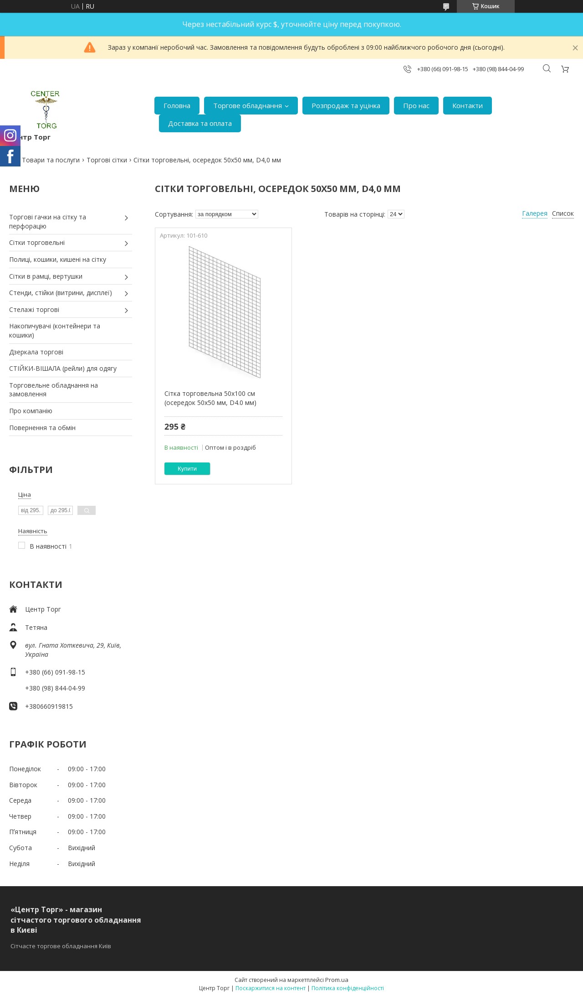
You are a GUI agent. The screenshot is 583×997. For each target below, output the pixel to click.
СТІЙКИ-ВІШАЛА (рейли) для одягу (63, 368)
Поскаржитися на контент (270, 988)
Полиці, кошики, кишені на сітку (57, 259)
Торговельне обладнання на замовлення (53, 390)
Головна (177, 105)
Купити (187, 468)
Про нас (416, 105)
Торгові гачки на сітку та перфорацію (47, 221)
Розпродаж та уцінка (346, 105)
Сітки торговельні (37, 242)
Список (563, 213)
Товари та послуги (51, 160)
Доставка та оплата (200, 123)
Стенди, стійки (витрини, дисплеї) (60, 292)
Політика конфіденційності (348, 988)
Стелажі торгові (34, 309)
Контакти (467, 105)
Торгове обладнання (247, 105)
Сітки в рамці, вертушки (45, 276)
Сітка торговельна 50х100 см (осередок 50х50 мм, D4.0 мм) (210, 398)
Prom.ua (336, 980)
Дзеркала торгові (36, 352)
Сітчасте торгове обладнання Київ (60, 946)
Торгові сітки (107, 160)
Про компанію (30, 410)
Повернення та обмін (42, 427)
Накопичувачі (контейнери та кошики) (54, 330)
